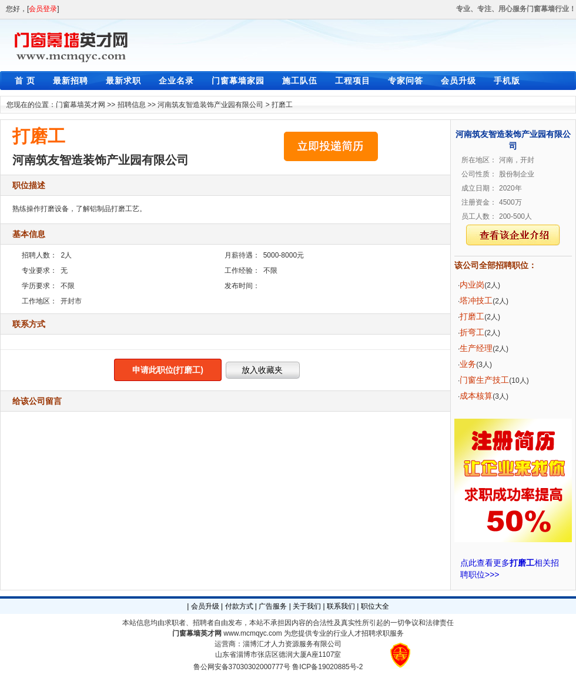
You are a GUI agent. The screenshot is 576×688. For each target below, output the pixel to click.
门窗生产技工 (484, 380)
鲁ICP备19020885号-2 (327, 667)
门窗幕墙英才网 (80, 105)
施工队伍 (299, 80)
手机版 (507, 80)
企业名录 (176, 80)
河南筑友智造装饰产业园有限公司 (210, 105)
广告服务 (273, 606)
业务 (468, 364)
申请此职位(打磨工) (167, 370)
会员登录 (43, 9)
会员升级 (458, 80)
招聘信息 (132, 105)
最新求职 (123, 80)
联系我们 (341, 606)
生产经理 (476, 348)
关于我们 (307, 606)
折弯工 (472, 332)
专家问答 (405, 80)
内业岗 (472, 284)
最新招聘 (70, 80)
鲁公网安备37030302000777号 (241, 667)
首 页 (25, 80)
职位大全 (375, 606)
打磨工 (282, 105)
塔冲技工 (476, 300)
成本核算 (476, 395)
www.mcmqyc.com (252, 633)
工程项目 (352, 80)
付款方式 (239, 606)
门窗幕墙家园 (238, 80)
